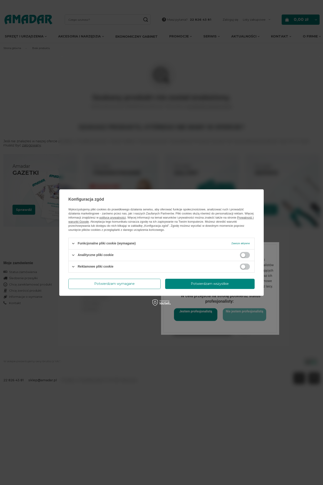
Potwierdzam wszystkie (210, 284)
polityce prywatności (112, 217)
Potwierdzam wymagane (114, 284)
